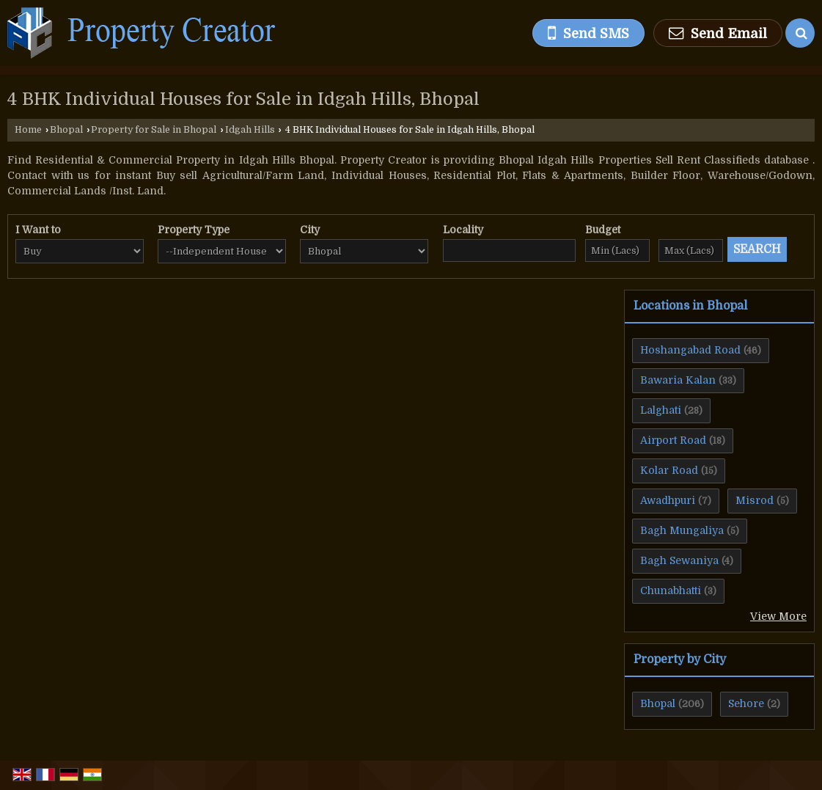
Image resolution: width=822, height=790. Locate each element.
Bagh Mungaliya (682, 530)
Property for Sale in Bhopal (153, 130)
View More (778, 616)
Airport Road (673, 440)
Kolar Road (669, 470)
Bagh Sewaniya (679, 560)
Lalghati (660, 410)
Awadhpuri (667, 500)
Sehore (746, 703)
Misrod (754, 500)
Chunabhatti (670, 590)
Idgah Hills (250, 130)
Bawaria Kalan (678, 380)
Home (28, 130)
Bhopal (66, 130)
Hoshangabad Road (690, 350)
